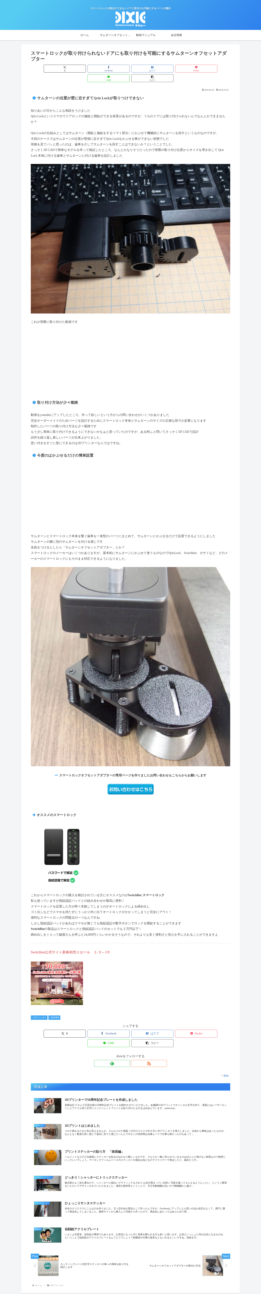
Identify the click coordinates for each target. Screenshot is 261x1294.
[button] (214, 69)
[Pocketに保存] (147, 69)
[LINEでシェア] (181, 69)
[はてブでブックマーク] (114, 69)
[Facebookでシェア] (80, 69)
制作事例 (54, 1008)
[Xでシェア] (47, 69)
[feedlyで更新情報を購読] (126, 1044)
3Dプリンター (39, 1008)
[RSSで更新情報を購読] (134, 1044)
